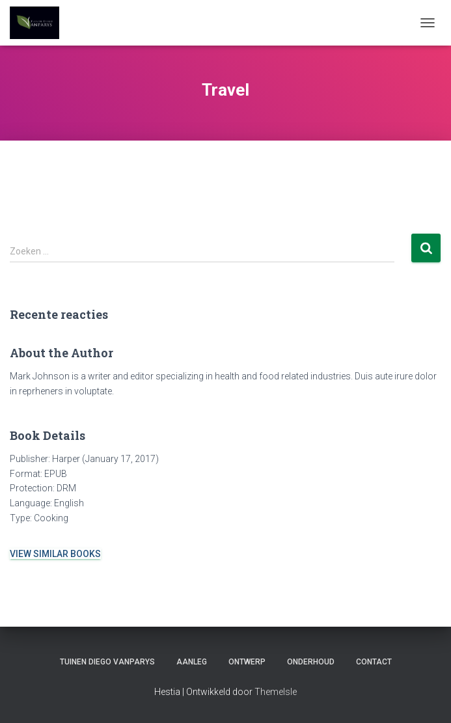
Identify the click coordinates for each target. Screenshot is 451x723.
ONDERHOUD (311, 661)
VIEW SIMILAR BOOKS (55, 554)
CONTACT (374, 661)
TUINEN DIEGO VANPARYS (107, 661)
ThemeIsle (275, 692)
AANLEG (191, 661)
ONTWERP (247, 661)
